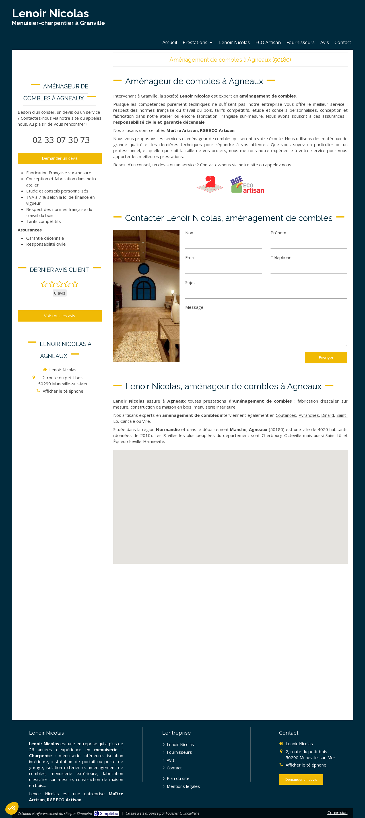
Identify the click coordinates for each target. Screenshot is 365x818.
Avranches (309, 415)
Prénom (278, 232)
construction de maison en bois (161, 407)
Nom (190, 232)
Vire (146, 421)
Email (190, 257)
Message (194, 307)
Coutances (286, 415)
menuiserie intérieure (215, 407)
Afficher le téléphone (63, 391)
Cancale (127, 421)
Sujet (190, 282)
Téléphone (281, 257)
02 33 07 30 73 (61, 140)
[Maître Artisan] (210, 184)
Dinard (327, 415)
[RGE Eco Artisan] (247, 184)
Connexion (337, 812)
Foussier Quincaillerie (182, 813)
